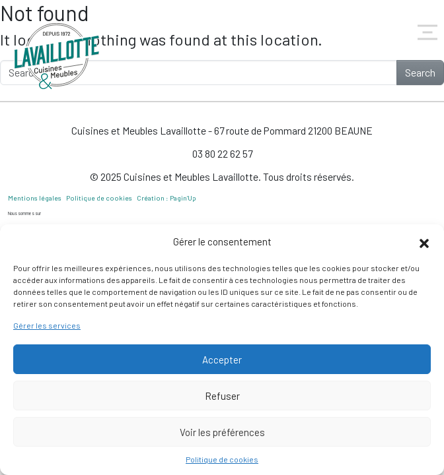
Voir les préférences (222, 432)
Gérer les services (47, 325)
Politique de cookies (222, 459)
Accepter (222, 359)
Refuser (222, 396)
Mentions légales (34, 198)
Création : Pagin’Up (166, 198)
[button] (424, 241)
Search (420, 72)
